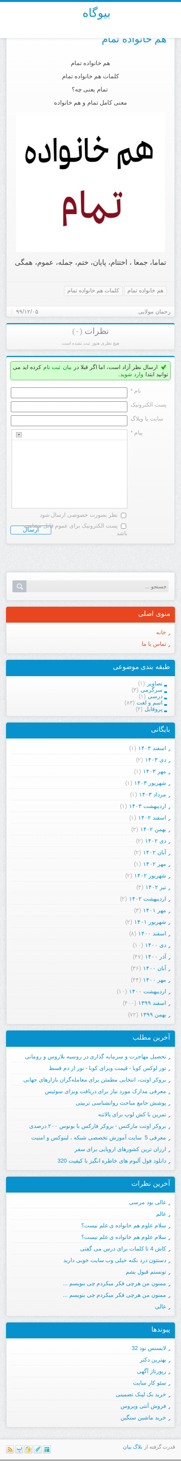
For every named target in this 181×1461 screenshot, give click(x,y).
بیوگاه (96, 12)
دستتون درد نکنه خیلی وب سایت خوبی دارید (114, 1260)
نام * (136, 390)
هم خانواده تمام (134, 38)
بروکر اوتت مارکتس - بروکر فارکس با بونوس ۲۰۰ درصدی (97, 1126)
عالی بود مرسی (147, 1202)
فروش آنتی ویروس (143, 1406)
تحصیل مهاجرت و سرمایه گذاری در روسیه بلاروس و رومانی (95, 1056)
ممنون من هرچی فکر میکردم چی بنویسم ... (114, 1283)
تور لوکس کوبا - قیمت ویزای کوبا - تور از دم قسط (107, 1068)
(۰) (77, 331)
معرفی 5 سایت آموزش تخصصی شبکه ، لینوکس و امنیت (98, 1137)
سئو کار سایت (149, 1383)
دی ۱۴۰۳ (155, 759)
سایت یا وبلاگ (147, 418)
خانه (161, 632)
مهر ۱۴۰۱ (154, 910)
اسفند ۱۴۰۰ (152, 933)
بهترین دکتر (153, 1359)
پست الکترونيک (149, 404)
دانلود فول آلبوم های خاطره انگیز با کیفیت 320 (112, 1160)
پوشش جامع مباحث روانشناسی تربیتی (121, 1103)
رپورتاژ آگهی (151, 1371)
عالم (161, 1214)
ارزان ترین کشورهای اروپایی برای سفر (120, 1149)
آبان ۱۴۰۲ (154, 852)
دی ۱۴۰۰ (155, 945)
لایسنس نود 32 (149, 1348)
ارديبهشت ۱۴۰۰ (147, 991)
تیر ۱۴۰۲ (155, 887)
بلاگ (138, 1447)
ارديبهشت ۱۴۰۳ (147, 806)
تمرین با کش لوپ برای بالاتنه (132, 1114)
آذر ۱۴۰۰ (155, 956)
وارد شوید (131, 374)
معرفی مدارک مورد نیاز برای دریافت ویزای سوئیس (105, 1091)
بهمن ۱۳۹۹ (153, 1014)
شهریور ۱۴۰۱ (150, 922)
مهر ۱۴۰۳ (154, 771)
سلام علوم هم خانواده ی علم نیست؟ (123, 1225)
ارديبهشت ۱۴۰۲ (147, 898)
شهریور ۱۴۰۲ (150, 875)
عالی (160, 1306)
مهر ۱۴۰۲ (154, 864)
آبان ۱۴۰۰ (154, 968)
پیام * (137, 432)
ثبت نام (51, 367)
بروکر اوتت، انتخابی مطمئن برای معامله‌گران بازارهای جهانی (94, 1079)
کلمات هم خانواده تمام (93, 290)
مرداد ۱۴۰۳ (152, 794)
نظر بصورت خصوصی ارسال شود (79, 515)
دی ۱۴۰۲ (155, 841)
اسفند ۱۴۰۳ (152, 748)
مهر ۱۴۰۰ (154, 980)
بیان (67, 367)
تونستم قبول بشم (146, 1271)
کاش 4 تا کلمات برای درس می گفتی (123, 1248)
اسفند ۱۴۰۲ (152, 817)
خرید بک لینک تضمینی (141, 1394)
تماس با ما (154, 644)
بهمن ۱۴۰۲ (153, 829)
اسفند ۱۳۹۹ (152, 1003)
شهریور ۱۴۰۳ (150, 783)
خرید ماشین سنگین (143, 1417)
